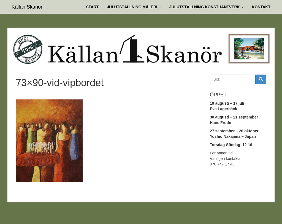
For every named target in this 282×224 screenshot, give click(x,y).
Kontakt (261, 7)
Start (92, 7)
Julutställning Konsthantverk (206, 7)
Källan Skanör (27, 6)
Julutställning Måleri (134, 7)
